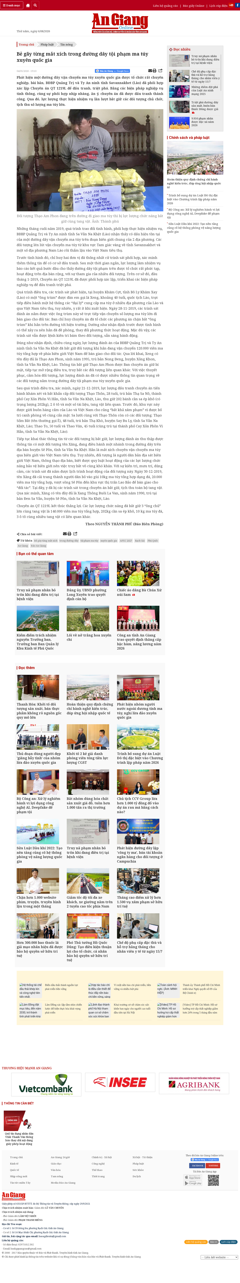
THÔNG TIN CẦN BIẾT (19, 1123)
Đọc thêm (27, 673)
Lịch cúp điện (218, 5)
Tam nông (57, 1196)
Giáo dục (56, 1183)
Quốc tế (14, 1189)
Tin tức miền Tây (20, 1202)
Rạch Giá (140, 540)
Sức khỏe (138, 1189)
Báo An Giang (38, 545)
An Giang (23, 545)
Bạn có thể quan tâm (36, 554)
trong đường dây (69, 540)
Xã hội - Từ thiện (142, 1177)
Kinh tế (14, 1183)
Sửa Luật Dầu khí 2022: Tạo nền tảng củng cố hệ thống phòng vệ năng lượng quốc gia (194, 227)
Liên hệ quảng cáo (165, 5)
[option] (46, 1104)
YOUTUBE (213, 1185)
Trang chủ (26, 44)
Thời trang (98, 1196)
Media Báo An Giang (63, 1202)
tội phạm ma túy (89, 540)
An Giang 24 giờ (60, 1177)
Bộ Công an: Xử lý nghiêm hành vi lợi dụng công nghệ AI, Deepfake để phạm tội (193, 213)
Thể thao (97, 1189)
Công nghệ (98, 1183)
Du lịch (137, 1196)
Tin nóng (66, 44)
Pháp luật (47, 44)
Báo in (213, 1261)
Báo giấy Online (193, 5)
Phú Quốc (153, 540)
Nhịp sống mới (18, 1196)
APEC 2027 (126, 540)
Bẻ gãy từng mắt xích (45, 540)
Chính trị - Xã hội (102, 1177)
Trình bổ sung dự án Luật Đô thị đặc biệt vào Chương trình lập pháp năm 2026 (192, 199)
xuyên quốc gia (108, 540)
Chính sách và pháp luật (189, 137)
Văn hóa (56, 1189)
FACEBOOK (197, 1185)
